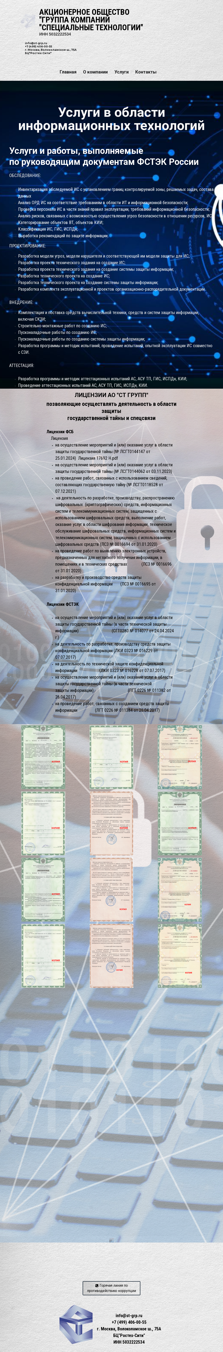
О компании (95, 72)
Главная (68, 72)
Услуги (121, 72)
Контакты (145, 72)
